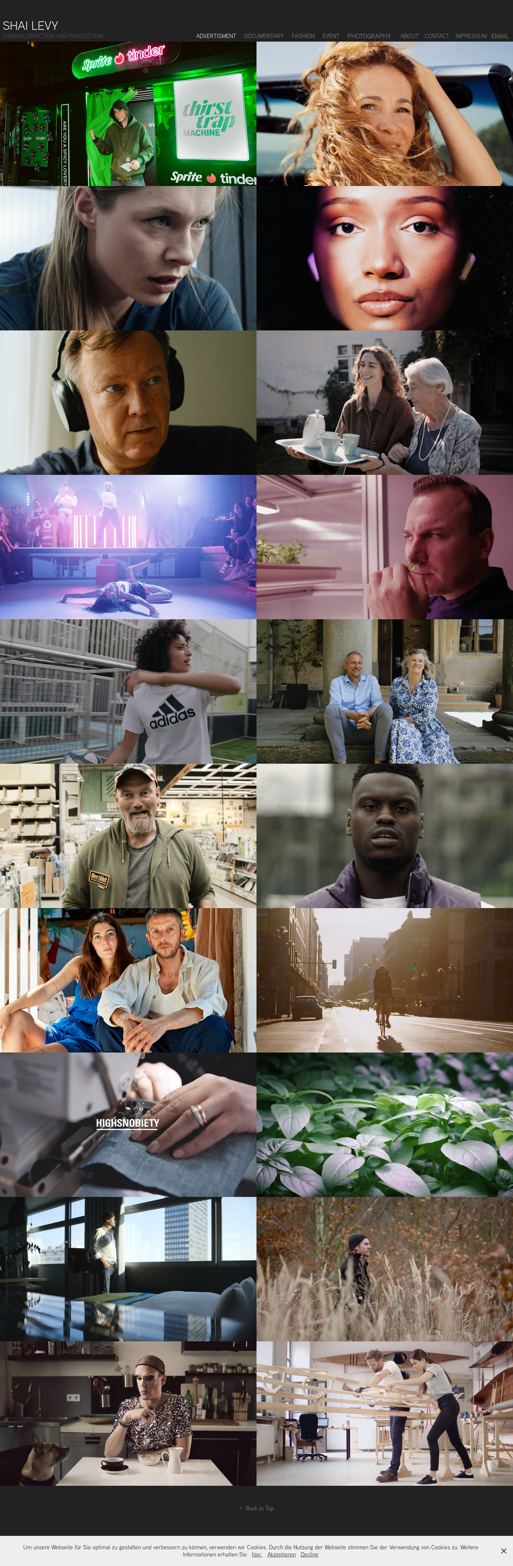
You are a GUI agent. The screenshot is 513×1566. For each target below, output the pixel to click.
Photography (369, 36)
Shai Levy (30, 25)
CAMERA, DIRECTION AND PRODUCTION (53, 36)
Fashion (303, 36)
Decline (309, 1554)
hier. (257, 1554)
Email (500, 36)
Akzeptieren (281, 1554)
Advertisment (216, 36)
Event (331, 36)
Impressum (471, 36)
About (409, 36)
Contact (437, 36)
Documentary (264, 36)
